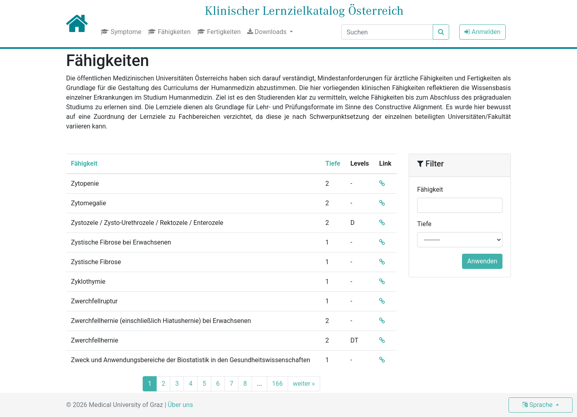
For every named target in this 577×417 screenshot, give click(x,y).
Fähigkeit (84, 163)
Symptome (121, 32)
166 (277, 383)
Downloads (267, 32)
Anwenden (482, 261)
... (259, 383)
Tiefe (332, 163)
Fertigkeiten (219, 32)
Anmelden (482, 32)
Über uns (180, 405)
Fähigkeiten (169, 32)
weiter (304, 383)
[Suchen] (387, 32)
